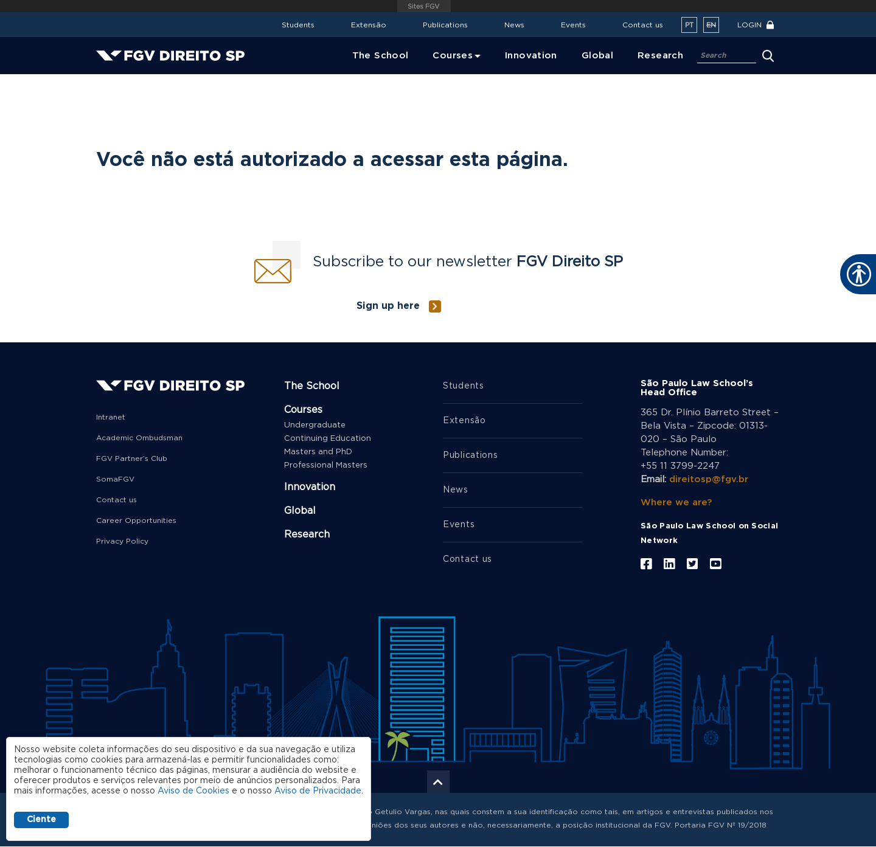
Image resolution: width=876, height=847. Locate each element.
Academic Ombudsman (139, 437)
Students (298, 25)
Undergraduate (315, 425)
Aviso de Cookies (193, 791)
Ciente (41, 819)
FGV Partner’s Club (131, 458)
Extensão (368, 25)
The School (311, 386)
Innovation (309, 487)
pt (689, 25)
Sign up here (388, 306)
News (514, 25)
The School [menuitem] (380, 55)
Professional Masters (325, 465)
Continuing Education (327, 439)
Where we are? (676, 502)
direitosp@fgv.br (708, 479)
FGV (424, 6)
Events (573, 25)
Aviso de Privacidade (317, 791)
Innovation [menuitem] (531, 55)
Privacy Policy (122, 541)
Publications (445, 25)
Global (300, 511)
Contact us (642, 25)
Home (107, 82)
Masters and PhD (318, 452)
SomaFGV (115, 479)
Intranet (110, 417)
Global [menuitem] (597, 55)
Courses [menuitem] (453, 55)
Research (307, 534)
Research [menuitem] (660, 55)
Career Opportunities (136, 520)
